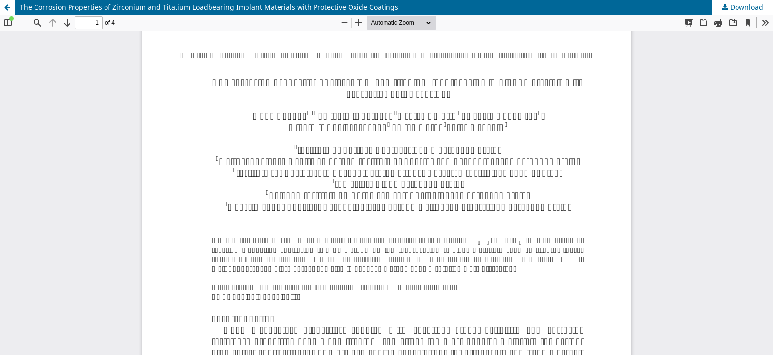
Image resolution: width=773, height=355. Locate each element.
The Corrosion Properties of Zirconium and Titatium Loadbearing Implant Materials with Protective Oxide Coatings (209, 7)
